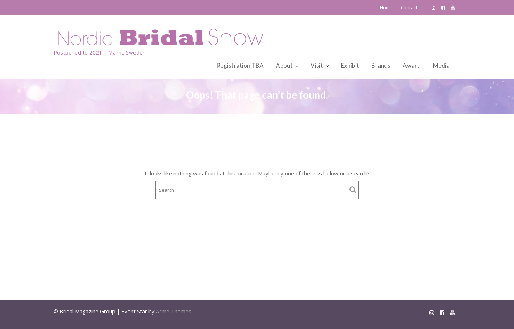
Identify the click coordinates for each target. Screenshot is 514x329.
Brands (380, 65)
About (284, 65)
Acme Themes (173, 311)
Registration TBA (240, 65)
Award (412, 65)
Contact (409, 7)
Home (386, 7)
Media (441, 65)
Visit (317, 65)
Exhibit (350, 65)
